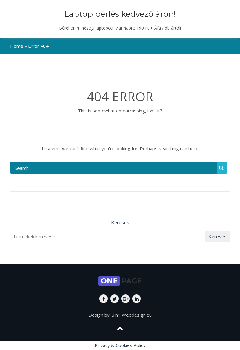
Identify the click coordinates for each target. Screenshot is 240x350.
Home (16, 46)
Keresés (120, 222)
